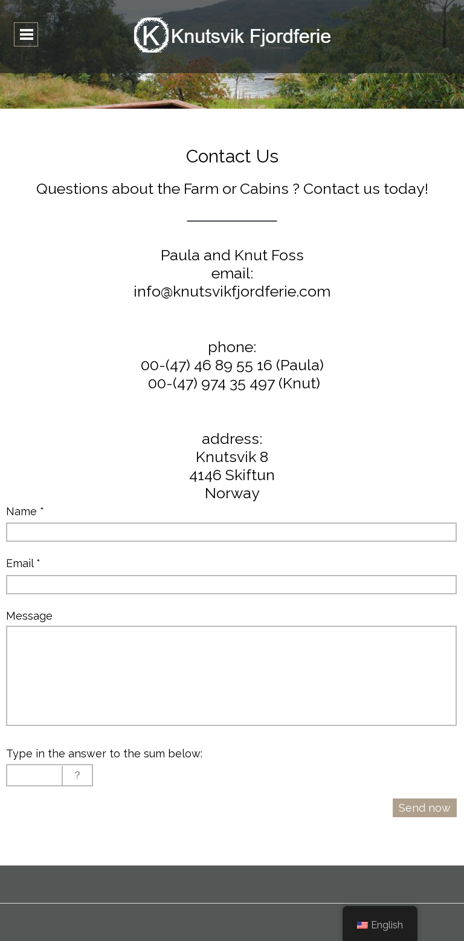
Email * (23, 563)
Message (29, 615)
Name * (25, 511)
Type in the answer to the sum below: (104, 753)
